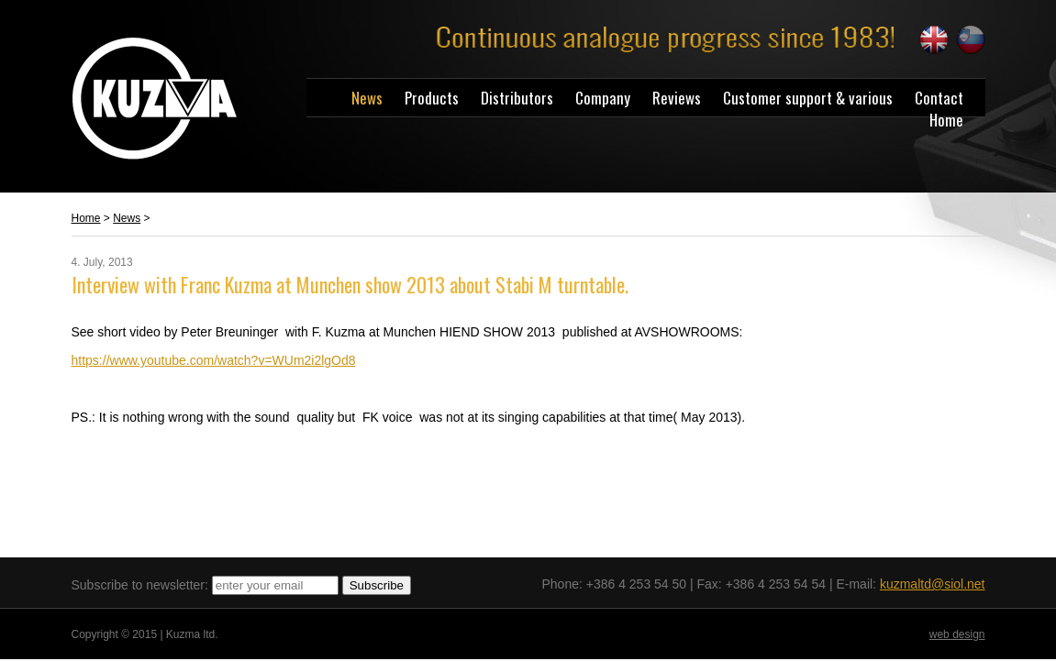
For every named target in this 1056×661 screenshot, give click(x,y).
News (367, 97)
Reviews (676, 97)
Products (432, 97)
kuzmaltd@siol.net (932, 584)
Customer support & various (808, 97)
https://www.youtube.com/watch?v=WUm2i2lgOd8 (214, 360)
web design (957, 634)
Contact (939, 97)
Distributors (517, 97)
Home (946, 119)
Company (602, 97)
